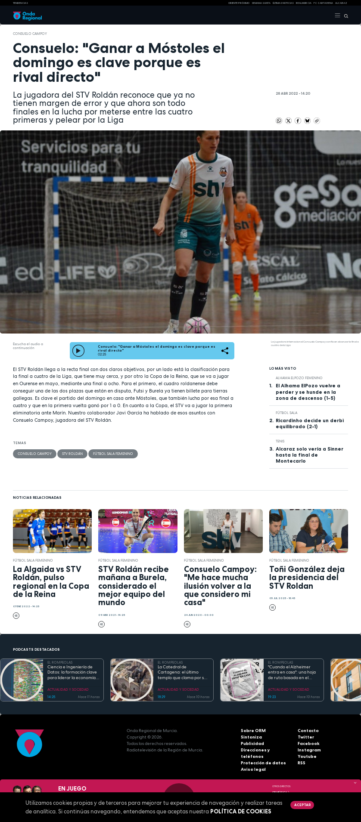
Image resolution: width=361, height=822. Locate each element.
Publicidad (252, 743)
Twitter (306, 737)
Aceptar (302, 805)
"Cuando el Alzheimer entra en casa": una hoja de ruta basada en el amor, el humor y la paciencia (292, 672)
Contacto (308, 730)
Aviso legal (253, 769)
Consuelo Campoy (30, 33)
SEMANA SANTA (261, 3)
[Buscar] (344, 15)
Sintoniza (251, 737)
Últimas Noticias (283, 3)
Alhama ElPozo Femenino (299, 378)
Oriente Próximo (238, 3)
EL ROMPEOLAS (59, 662)
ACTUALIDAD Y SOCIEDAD (68, 689)
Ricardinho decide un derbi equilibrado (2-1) (310, 423)
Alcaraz (341, 3)
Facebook (309, 743)
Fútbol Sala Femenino (113, 453)
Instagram (309, 750)
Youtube (307, 756)
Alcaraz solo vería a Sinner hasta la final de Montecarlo (309, 455)
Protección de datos (263, 763)
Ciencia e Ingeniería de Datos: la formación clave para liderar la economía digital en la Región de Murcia (72, 672)
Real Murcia (303, 3)
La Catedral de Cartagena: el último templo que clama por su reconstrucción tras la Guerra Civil (182, 672)
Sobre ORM (253, 730)
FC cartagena (323, 3)
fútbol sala (286, 413)
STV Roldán (72, 453)
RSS (301, 763)
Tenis (280, 441)
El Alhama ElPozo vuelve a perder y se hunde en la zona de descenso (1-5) (308, 392)
